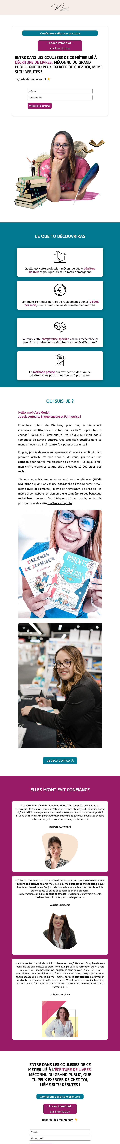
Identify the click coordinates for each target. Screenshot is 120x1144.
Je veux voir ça (58, 760)
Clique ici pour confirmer (39, 106)
